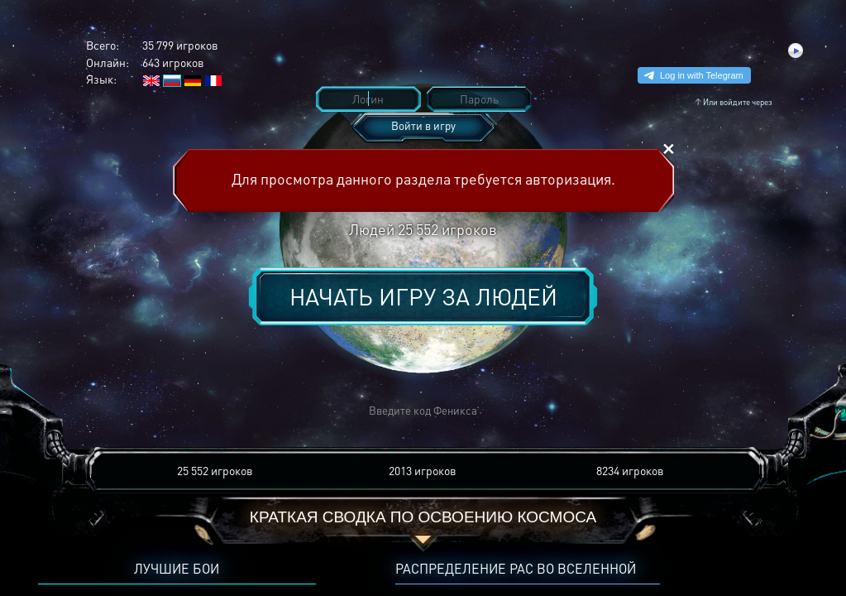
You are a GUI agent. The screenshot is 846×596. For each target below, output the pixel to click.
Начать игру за (423, 296)
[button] (179, 411)
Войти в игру (423, 125)
